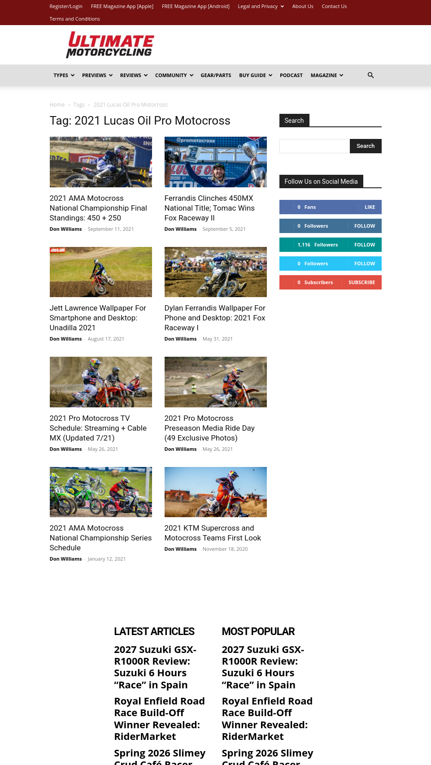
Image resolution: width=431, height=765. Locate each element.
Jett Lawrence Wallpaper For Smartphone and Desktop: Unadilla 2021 (98, 317)
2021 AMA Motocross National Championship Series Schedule (101, 537)
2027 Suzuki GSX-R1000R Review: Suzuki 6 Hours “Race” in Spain (157, 653)
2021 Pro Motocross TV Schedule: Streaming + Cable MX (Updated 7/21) (98, 428)
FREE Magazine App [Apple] (122, 6)
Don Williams (66, 228)
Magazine (327, 75)
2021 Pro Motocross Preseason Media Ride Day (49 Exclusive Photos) (210, 428)
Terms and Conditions (75, 18)
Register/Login (66, 6)
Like (370, 206)
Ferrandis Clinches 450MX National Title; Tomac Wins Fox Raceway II (210, 208)
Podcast (291, 75)
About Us (302, 6)
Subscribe (361, 282)
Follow (364, 225)
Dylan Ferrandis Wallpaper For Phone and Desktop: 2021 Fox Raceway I (215, 317)
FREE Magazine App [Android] (196, 6)
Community (174, 75)
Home (57, 104)
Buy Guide (256, 75)
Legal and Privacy (261, 6)
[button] (371, 75)
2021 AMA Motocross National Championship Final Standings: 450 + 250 (98, 208)
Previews (97, 75)
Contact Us (334, 6)
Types (64, 75)
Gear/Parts (216, 75)
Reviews (134, 75)
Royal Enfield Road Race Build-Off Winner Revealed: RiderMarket (156, 684)
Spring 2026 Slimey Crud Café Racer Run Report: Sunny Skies (157, 714)
